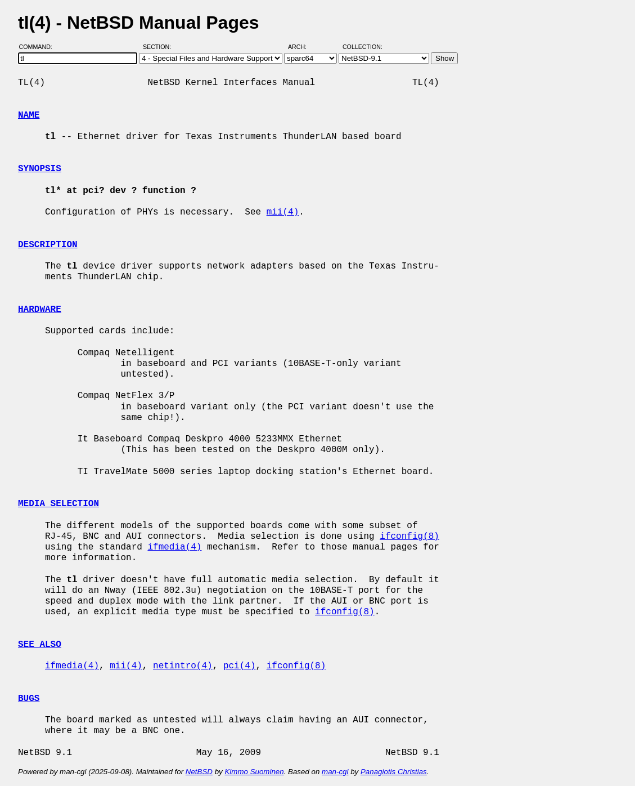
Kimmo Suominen (253, 771)
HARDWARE (39, 309)
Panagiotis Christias (394, 771)
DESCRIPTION (48, 245)
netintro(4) (183, 666)
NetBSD (199, 771)
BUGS (28, 699)
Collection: (362, 46)
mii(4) (283, 212)
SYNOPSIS (39, 169)
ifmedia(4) (174, 547)
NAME (28, 115)
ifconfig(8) (409, 536)
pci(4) (239, 666)
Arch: (302, 46)
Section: (159, 46)
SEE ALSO (39, 644)
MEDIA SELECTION (58, 504)
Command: (39, 46)
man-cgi (335, 771)
